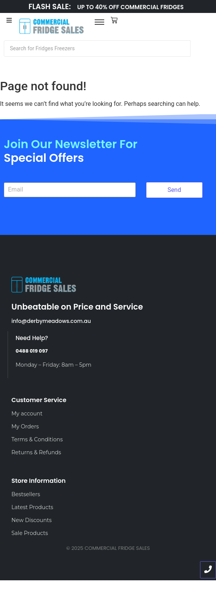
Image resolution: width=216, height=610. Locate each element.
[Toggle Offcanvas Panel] (9, 21)
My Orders (25, 426)
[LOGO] (51, 26)
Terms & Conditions (37, 439)
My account (27, 413)
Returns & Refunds (36, 452)
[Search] (97, 48)
